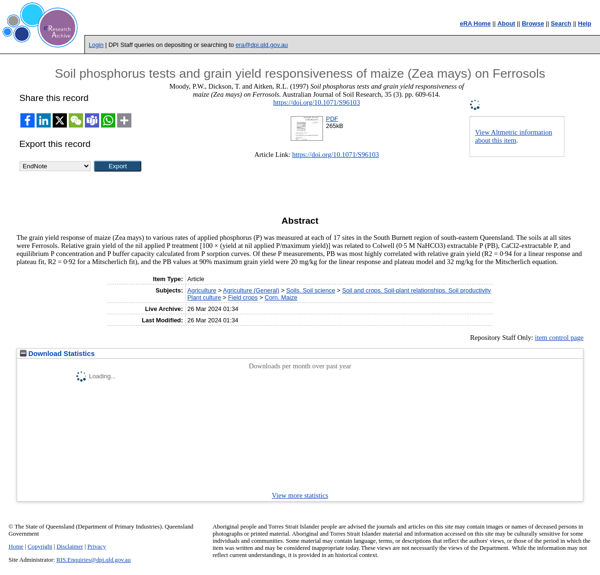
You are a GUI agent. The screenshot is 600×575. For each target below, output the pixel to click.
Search (561, 23)
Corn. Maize (281, 297)
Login (96, 44)
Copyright (40, 546)
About (507, 23)
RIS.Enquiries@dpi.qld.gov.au (93, 560)
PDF (332, 118)
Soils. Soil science (310, 290)
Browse (533, 23)
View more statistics (300, 495)
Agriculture (201, 290)
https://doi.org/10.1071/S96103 (316, 102)
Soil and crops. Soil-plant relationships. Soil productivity (416, 290)
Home (16, 546)
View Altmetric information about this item (513, 136)
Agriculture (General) (251, 290)
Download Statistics (57, 353)
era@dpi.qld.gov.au (262, 44)
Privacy (96, 546)
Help (584, 23)
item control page (559, 337)
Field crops (243, 297)
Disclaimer (69, 546)
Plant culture (204, 297)
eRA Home (475, 23)
